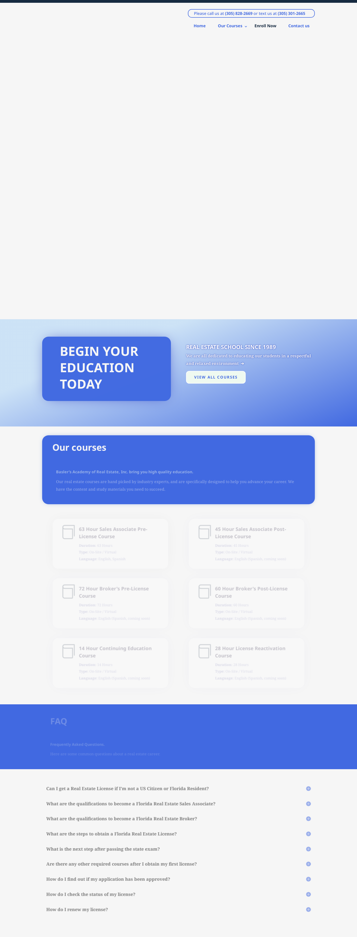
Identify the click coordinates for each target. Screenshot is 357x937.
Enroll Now (265, 28)
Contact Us (275, 702)
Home (200, 28)
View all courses (216, 99)
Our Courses (230, 28)
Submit (265, 867)
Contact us (299, 28)
